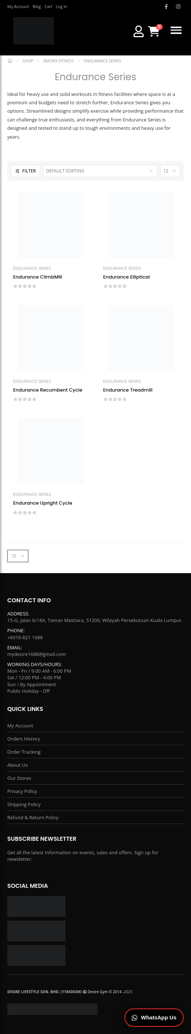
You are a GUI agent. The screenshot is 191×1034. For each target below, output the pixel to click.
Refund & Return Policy (33, 817)
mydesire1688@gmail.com (36, 654)
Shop (28, 60)
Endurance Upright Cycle (42, 503)
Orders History (23, 738)
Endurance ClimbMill (37, 277)
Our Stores (19, 778)
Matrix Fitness (58, 60)
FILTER (25, 171)
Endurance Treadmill (128, 390)
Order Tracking (23, 752)
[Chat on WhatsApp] (154, 1017)
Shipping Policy (24, 804)
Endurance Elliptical (126, 277)
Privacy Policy (22, 791)
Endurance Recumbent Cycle (47, 390)
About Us (17, 765)
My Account (20, 725)
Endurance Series (32, 268)
